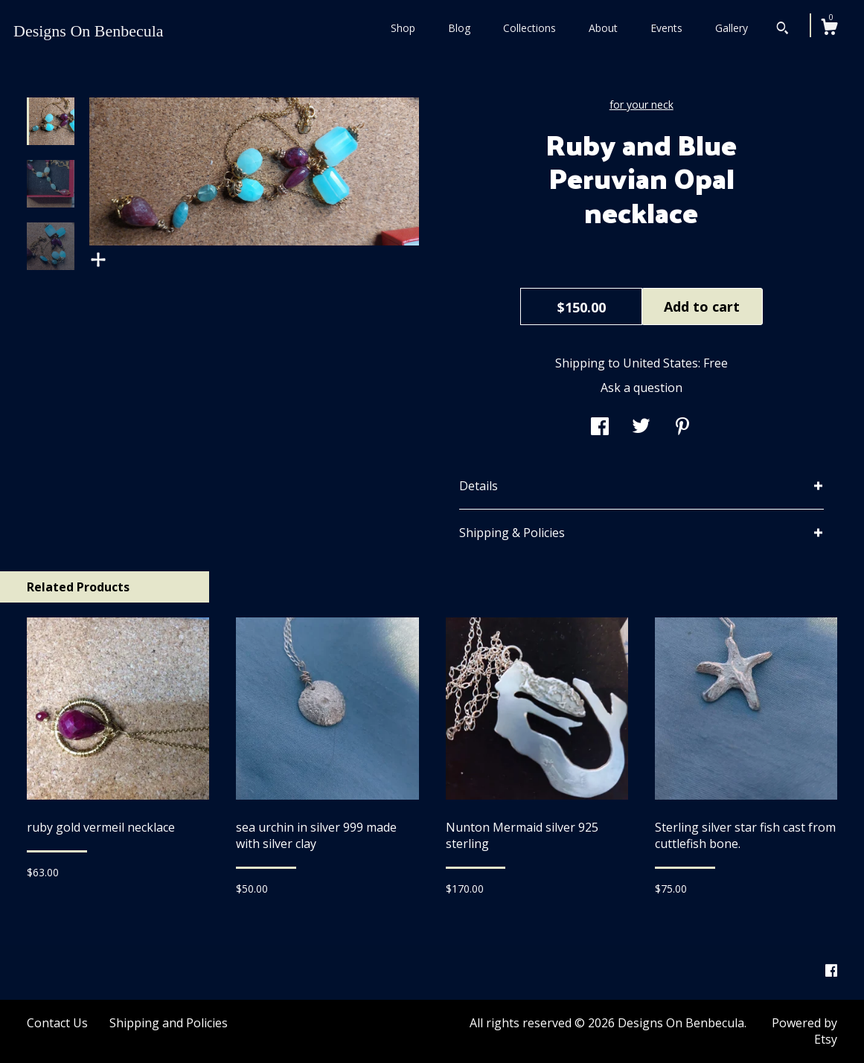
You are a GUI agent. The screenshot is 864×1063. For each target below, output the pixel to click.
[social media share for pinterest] (682, 428)
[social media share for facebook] (600, 428)
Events (666, 28)
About (603, 28)
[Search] (782, 30)
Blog (459, 28)
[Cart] (829, 28)
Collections (529, 28)
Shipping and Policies (168, 1023)
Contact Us (57, 1023)
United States (660, 363)
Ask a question (641, 387)
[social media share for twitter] (641, 428)
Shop (403, 28)
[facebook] (831, 971)
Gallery (731, 28)
